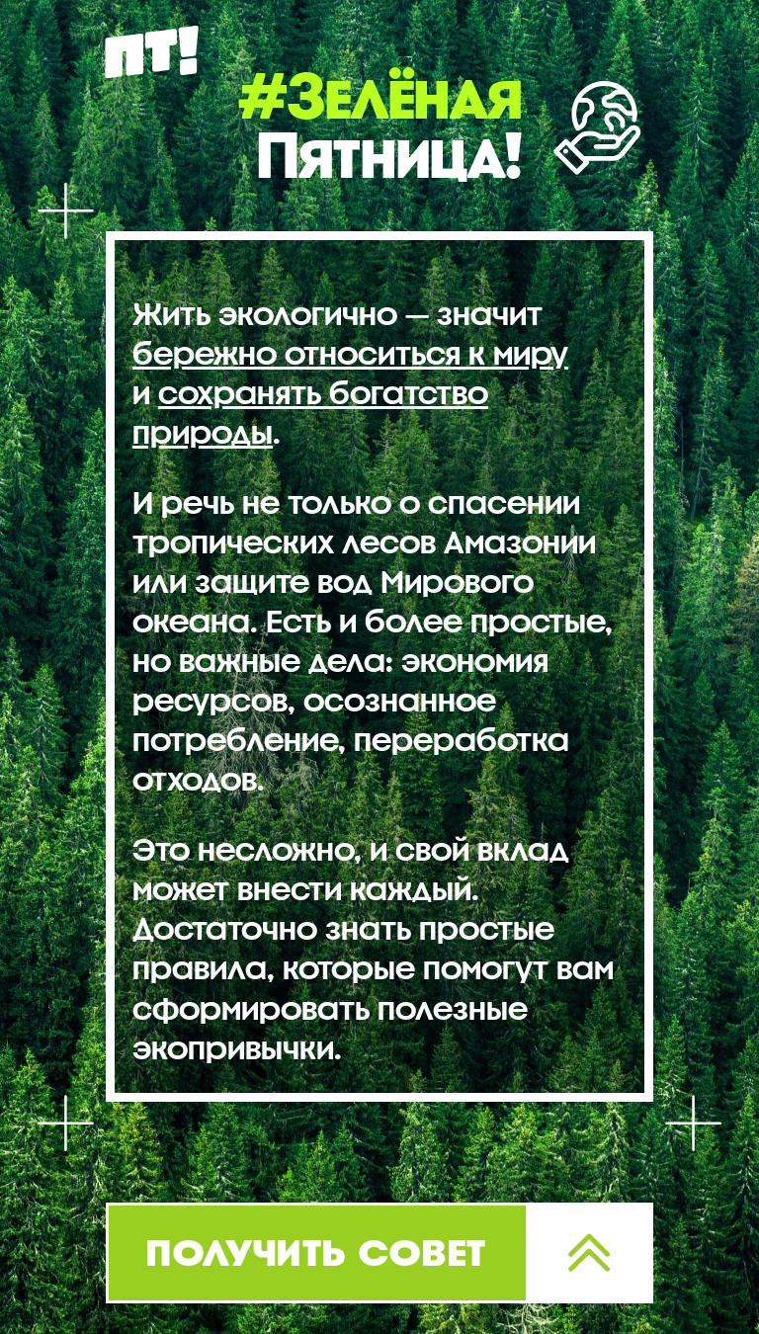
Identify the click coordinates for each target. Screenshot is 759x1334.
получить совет (316, 1250)
